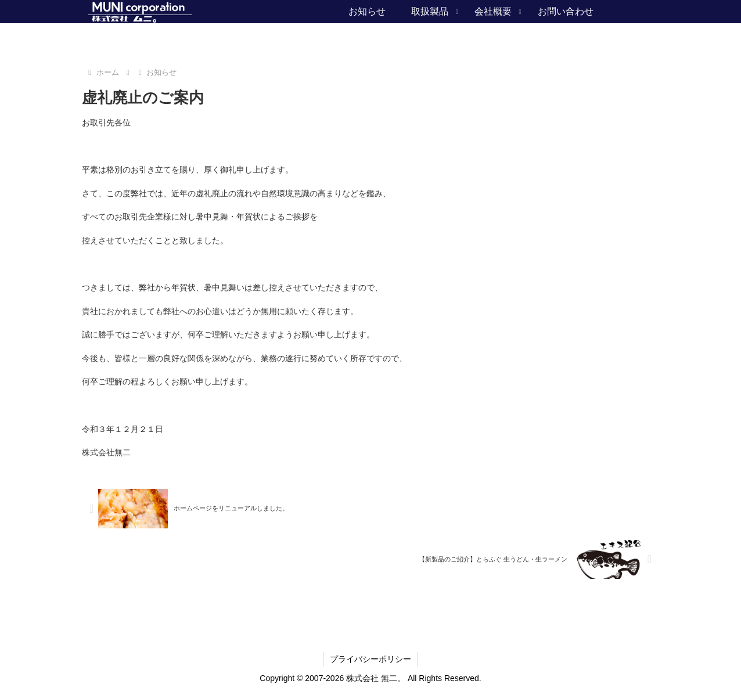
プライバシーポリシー (370, 659)
